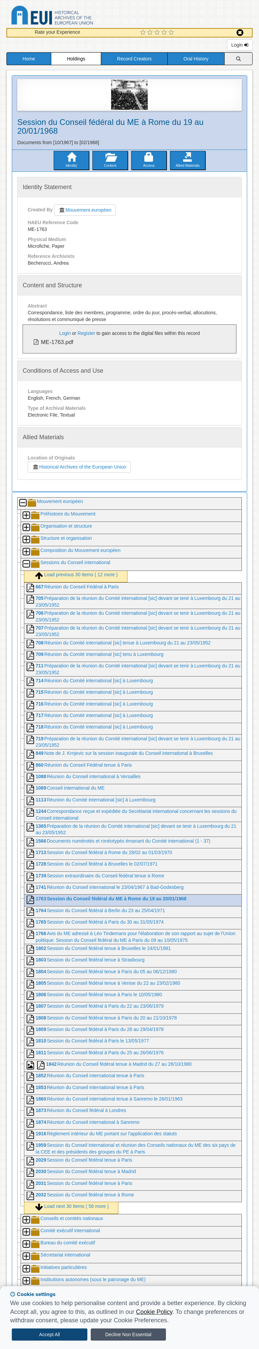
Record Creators (134, 58)
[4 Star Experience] (165, 33)
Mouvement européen (84, 210)
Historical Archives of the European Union (79, 467)
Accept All (49, 1334)
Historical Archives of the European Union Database (71, 16)
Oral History (195, 58)
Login (239, 45)
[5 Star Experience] (172, 33)
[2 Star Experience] (150, 33)
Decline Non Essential (128, 1334)
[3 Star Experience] (158, 33)
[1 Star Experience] (143, 33)
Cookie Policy (154, 1311)
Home (29, 58)
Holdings (76, 58)
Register (86, 333)
